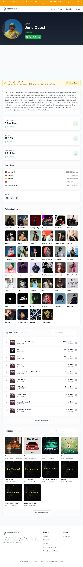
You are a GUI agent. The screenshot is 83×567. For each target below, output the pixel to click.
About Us (66, 536)
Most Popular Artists (50, 547)
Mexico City (12, 172)
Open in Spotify (33, 37)
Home (53, 9)
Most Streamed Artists (50, 551)
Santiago (11, 175)
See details (9, 127)
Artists (60, 9)
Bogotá (10, 178)
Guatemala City (13, 185)
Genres (78, 9)
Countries (69, 9)
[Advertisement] (41, 60)
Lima (9, 182)
